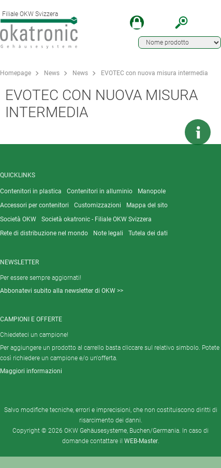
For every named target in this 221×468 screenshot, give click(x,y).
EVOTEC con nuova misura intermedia (154, 73)
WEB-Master (141, 441)
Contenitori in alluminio (99, 191)
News (52, 73)
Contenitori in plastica (31, 191)
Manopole (152, 191)
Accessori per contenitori (34, 205)
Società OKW (18, 219)
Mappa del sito (147, 205)
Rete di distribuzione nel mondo (44, 233)
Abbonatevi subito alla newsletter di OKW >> (61, 290)
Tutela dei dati (148, 233)
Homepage (15, 73)
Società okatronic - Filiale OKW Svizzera (96, 219)
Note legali (108, 233)
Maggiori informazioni (31, 371)
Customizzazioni (97, 205)
